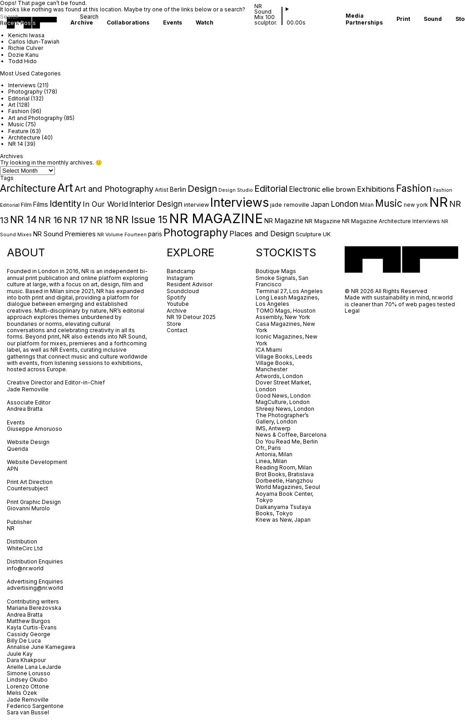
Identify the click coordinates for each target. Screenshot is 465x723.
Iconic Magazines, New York (286, 339)
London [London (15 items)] (344, 204)
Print (403, 19)
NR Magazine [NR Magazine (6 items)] (283, 220)
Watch (204, 23)
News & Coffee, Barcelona (291, 434)
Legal (352, 310)
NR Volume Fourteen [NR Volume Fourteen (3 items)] (122, 235)
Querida (17, 448)
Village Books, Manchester (275, 366)
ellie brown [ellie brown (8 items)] (339, 189)
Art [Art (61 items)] (65, 187)
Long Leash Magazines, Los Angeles (287, 300)
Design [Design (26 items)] (202, 188)
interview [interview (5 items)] (196, 204)
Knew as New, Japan (283, 519)
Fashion (18, 111)
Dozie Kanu (23, 54)
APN (12, 468)
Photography (25, 91)
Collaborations (128, 23)
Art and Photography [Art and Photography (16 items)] (113, 189)
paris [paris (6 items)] (155, 234)
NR (11, 528)
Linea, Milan (271, 461)
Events (172, 23)
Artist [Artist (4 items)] (161, 190)
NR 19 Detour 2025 (191, 317)
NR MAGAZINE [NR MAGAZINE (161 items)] (216, 218)
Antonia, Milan (274, 454)
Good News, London (283, 395)
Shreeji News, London (285, 408)
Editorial (19, 98)
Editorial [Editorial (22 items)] (270, 188)
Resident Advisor (190, 284)
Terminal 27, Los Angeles (289, 291)
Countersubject (27, 488)
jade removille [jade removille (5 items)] (289, 204)
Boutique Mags (276, 271)
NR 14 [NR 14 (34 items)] (23, 219)
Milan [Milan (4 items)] (367, 205)
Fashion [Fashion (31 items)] (414, 188)
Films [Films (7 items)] (40, 204)
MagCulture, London (283, 402)
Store (174, 323)
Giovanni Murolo (28, 508)
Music (16, 124)
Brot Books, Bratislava (285, 474)
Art (11, 104)
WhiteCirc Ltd (25, 548)
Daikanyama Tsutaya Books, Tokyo (283, 510)
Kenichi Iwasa (26, 35)
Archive (81, 23)
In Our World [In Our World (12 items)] (105, 204)
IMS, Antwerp (274, 428)
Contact (177, 330)
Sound (433, 19)
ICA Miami (269, 349)
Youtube (178, 303)
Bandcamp (181, 271)
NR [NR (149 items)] (438, 202)
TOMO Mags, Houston (286, 310)
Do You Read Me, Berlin (287, 441)
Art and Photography (35, 118)
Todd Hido (22, 61)
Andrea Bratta (25, 408)
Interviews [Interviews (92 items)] (239, 202)
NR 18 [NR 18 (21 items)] (102, 219)
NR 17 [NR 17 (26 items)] (76, 219)
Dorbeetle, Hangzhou (284, 480)
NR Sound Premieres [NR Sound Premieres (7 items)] (64, 234)
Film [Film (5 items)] (26, 204)
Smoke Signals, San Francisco (282, 281)
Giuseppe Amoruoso (34, 428)
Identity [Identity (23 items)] (65, 203)
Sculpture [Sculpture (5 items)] (309, 234)
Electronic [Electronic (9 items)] (305, 189)
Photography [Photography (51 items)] (195, 232)
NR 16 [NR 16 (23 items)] (50, 219)
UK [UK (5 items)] (327, 234)
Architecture (24, 137)
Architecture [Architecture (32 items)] (28, 188)
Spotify (176, 297)
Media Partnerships (364, 19)
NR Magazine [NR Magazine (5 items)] (323, 221)
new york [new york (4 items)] (416, 205)
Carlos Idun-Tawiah (33, 41)
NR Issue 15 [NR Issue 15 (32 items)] (141, 219)
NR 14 (15, 143)
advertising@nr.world (35, 587)
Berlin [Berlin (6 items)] (178, 189)
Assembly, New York (283, 317)
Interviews (22, 85)
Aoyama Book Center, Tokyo (284, 497)
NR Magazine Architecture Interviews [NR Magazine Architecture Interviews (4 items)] (391, 221)
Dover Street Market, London (283, 385)
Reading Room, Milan (284, 467)
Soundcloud (183, 291)
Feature (18, 131)
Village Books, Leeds (284, 356)
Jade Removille (28, 389)
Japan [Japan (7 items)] (320, 204)
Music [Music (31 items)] (388, 203)
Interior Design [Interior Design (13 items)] (156, 204)
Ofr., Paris (268, 447)
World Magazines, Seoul (288, 487)
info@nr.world (25, 568)
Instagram (180, 277)
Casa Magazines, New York (285, 327)
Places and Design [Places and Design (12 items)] (261, 233)
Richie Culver (25, 48)
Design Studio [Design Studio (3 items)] (235, 190)
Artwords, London (279, 376)
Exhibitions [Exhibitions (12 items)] (376, 189)
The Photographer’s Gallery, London (282, 418)
